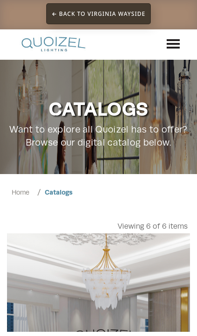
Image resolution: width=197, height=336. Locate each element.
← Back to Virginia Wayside (99, 14)
